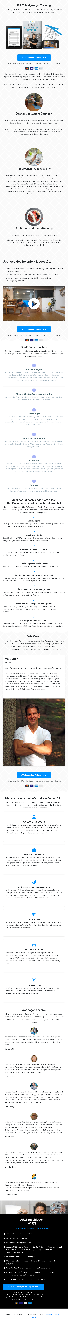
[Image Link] (34, 35)
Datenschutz (58, 1314)
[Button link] (34, 57)
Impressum (49, 1314)
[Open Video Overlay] (34, 303)
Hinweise (34, 1317)
